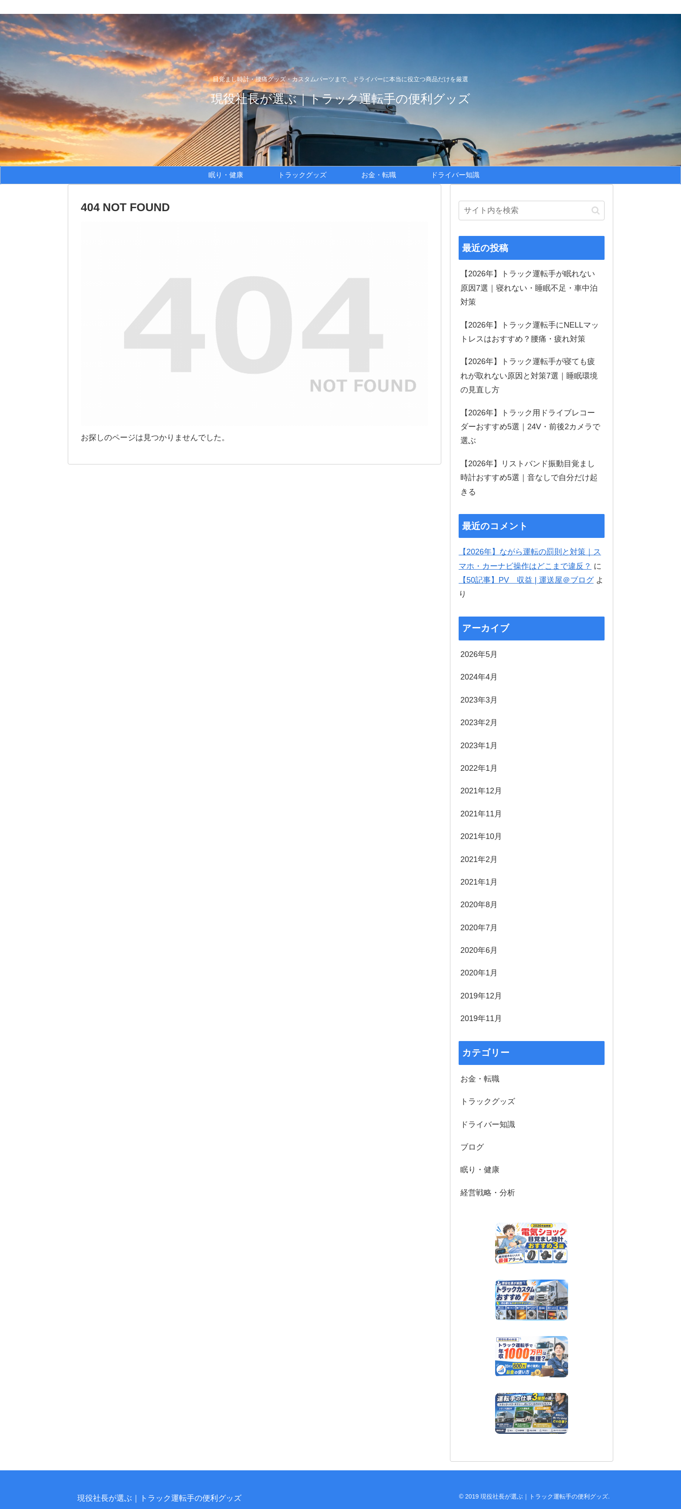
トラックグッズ (487, 1101)
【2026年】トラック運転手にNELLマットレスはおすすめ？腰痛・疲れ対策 (529, 332)
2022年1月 (479, 768)
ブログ (472, 1147)
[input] (532, 210)
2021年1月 (479, 882)
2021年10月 (481, 836)
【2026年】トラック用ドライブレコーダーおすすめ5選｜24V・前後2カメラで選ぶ (530, 426)
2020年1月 (479, 972)
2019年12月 (481, 996)
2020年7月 (479, 927)
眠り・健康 (479, 1169)
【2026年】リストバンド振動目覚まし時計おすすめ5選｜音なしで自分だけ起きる (529, 477)
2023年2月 (479, 722)
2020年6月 (479, 950)
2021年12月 (481, 790)
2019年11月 (481, 1018)
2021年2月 (479, 859)
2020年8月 (479, 904)
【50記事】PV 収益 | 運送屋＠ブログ (526, 580)
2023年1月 (479, 745)
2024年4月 (479, 677)
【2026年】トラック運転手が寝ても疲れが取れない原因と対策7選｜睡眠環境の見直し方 (529, 375)
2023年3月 (479, 700)
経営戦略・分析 (487, 1192)
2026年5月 (479, 654)
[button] (595, 211)
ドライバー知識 (487, 1124)
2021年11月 (481, 813)
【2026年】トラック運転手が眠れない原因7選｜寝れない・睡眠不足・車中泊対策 (529, 287)
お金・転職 (479, 1079)
